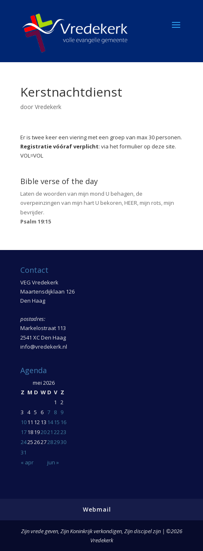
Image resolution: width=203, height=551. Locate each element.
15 (57, 422)
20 (43, 432)
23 (63, 432)
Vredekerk (48, 107)
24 (24, 442)
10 (24, 422)
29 (57, 442)
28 (50, 442)
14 (50, 422)
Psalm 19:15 (35, 221)
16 (63, 422)
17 (24, 432)
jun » (53, 462)
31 (24, 452)
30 (63, 442)
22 (57, 432)
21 (50, 432)
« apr (27, 462)
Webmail (97, 509)
